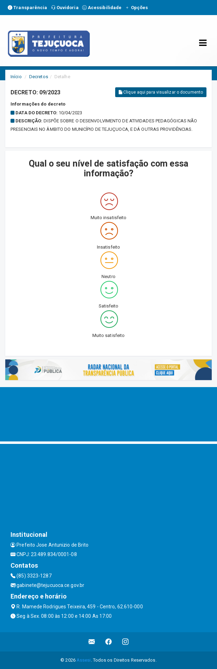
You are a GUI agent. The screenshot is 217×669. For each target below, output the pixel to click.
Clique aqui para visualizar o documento (161, 92)
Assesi (84, 660)
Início (16, 76)
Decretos (38, 76)
